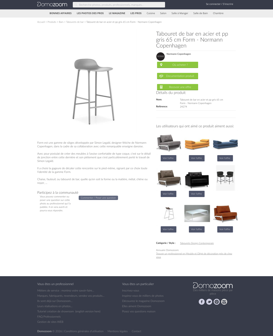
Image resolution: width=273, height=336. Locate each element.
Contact (136, 331)
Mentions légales (118, 331)
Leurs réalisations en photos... (54, 306)
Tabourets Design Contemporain (197, 243)
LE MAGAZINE (117, 13)
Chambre (218, 13)
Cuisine (151, 13)
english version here (88, 311)
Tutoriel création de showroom (55, 311)
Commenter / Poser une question (98, 197)
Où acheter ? (180, 65)
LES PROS (136, 13)
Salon (163, 13)
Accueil (41, 21)
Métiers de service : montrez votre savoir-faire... (65, 290)
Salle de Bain (200, 13)
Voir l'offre (168, 158)
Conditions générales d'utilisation (84, 331)
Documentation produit (180, 76)
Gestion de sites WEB (50, 322)
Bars (61, 21)
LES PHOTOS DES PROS (90, 13)
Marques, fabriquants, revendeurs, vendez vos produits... (70, 296)
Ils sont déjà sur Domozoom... (54, 301)
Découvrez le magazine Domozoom (143, 301)
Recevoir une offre (180, 87)
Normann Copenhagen (179, 54)
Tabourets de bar (75, 21)
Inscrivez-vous (130, 290)
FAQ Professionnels (49, 316)
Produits (52, 21)
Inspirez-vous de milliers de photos (143, 296)
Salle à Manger (179, 13)
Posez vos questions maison (138, 311)
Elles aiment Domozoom (136, 306)
